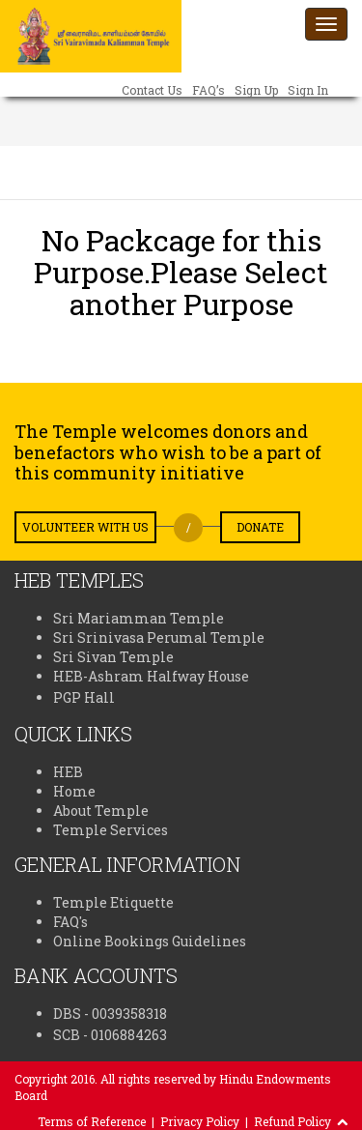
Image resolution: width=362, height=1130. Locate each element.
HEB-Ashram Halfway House (151, 676)
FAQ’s (208, 90)
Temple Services (110, 830)
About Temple (101, 810)
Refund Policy (292, 1121)
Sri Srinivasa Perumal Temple (159, 637)
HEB (68, 772)
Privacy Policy (199, 1121)
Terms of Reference (92, 1121)
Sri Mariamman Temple (138, 618)
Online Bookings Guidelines (149, 941)
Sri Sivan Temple (113, 657)
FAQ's (70, 922)
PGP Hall (84, 697)
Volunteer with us (85, 527)
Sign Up (256, 90)
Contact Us (152, 90)
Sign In (308, 90)
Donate (260, 527)
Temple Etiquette (113, 902)
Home (74, 791)
